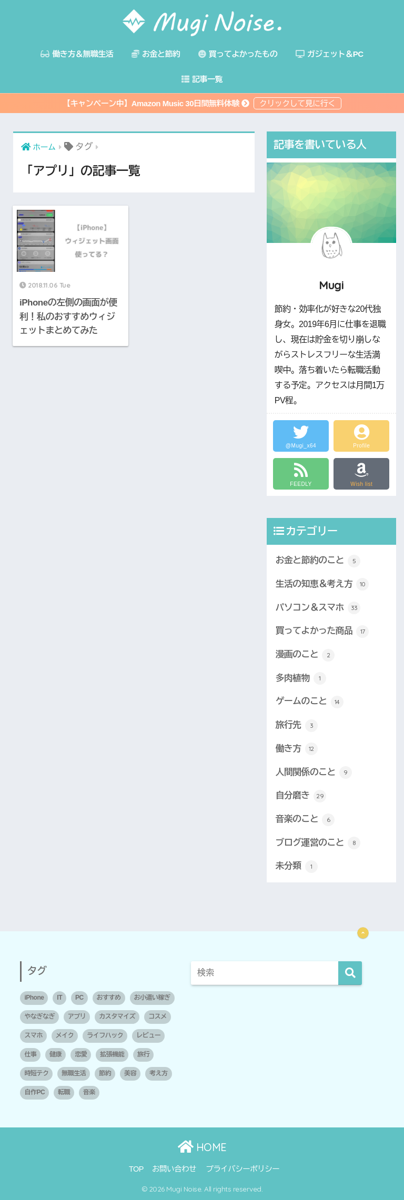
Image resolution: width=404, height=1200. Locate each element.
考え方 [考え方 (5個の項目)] (158, 1073)
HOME (202, 1147)
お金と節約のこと (318, 561)
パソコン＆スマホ (318, 608)
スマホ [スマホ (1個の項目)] (33, 1035)
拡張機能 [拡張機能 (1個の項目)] (112, 1054)
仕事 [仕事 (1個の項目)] (30, 1054)
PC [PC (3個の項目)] (79, 997)
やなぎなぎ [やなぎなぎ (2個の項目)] (39, 1016)
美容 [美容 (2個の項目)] (130, 1073)
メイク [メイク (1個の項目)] (65, 1035)
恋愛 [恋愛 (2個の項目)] (81, 1054)
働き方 (297, 749)
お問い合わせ (174, 1169)
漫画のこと (305, 655)
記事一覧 (202, 79)
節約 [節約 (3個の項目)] (105, 1073)
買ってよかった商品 (322, 631)
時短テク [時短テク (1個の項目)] (36, 1073)
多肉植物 (301, 678)
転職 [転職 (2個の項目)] (64, 1092)
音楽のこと (305, 819)
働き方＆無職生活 (77, 53)
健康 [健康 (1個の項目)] (55, 1054)
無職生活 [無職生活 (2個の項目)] (74, 1073)
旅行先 (297, 725)
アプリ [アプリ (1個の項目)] (77, 1016)
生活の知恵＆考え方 (322, 584)
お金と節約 (156, 53)
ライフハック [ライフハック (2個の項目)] (105, 1035)
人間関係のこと (314, 772)
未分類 (297, 866)
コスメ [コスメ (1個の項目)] (157, 1016)
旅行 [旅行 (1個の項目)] (143, 1054)
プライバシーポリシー (242, 1169)
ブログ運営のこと (318, 843)
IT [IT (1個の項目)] (59, 997)
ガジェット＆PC (329, 53)
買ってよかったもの (238, 53)
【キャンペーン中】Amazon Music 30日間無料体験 (157, 103)
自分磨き (301, 796)
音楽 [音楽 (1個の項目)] (89, 1092)
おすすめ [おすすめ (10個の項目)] (109, 997)
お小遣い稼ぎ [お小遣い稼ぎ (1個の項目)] (152, 997)
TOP (136, 1169)
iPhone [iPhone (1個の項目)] (34, 997)
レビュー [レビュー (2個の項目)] (148, 1035)
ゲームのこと (310, 702)
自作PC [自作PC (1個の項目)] (34, 1092)
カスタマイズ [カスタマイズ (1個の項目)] (117, 1016)
